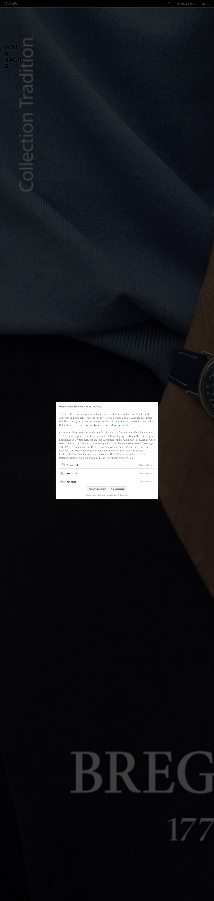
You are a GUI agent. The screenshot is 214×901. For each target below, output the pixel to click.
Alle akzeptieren (118, 489)
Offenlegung (123, 495)
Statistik (72, 473)
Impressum (111, 495)
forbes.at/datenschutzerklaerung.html (106, 425)
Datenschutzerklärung (95, 495)
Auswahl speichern (97, 489)
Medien (71, 481)
